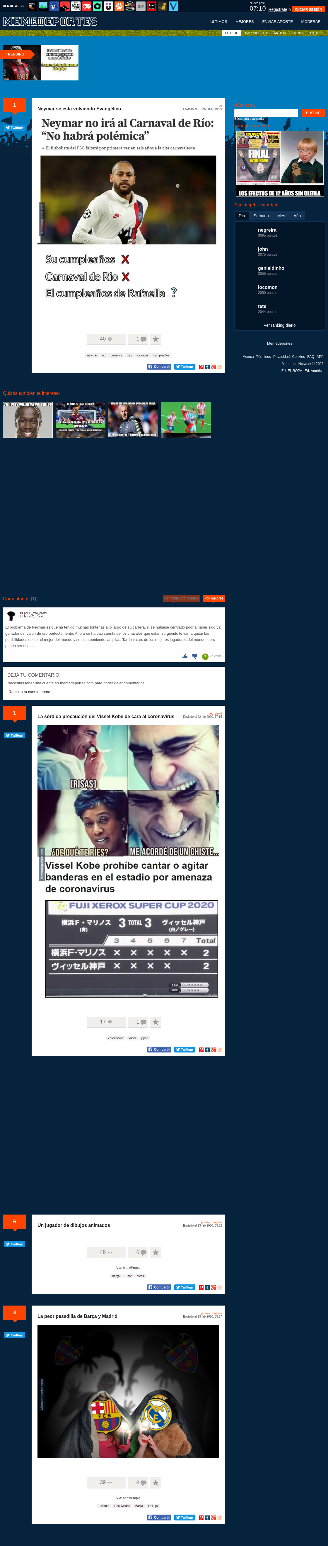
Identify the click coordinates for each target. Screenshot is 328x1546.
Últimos (218, 21)
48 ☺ (106, 1252)
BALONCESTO (256, 33)
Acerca (248, 357)
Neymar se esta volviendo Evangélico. (79, 108)
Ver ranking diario (280, 325)
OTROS (316, 33)
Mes (281, 215)
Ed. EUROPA (291, 371)
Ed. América (314, 371)
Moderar (311, 21)
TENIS (298, 33)
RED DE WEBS (13, 6)
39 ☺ (106, 1482)
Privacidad (281, 357)
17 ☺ (106, 1022)
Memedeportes (280, 343)
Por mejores (213, 598)
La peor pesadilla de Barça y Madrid (77, 1316)
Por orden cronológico (181, 598)
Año (297, 215)
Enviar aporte (277, 21)
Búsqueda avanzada (249, 118)
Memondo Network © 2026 (303, 364)
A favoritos (155, 339)
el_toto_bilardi (38, 613)
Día (242, 215)
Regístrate (277, 9)
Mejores (244, 21)
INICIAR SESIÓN (308, 10)
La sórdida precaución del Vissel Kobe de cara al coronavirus (105, 716)
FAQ (310, 357)
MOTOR (280, 33)
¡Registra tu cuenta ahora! (29, 692)
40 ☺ (106, 339)
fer (220, 105)
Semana (261, 215)
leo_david (215, 713)
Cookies (298, 357)
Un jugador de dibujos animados (73, 1225)
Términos (263, 357)
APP (320, 357)
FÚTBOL (231, 33)
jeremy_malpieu (211, 1222)
